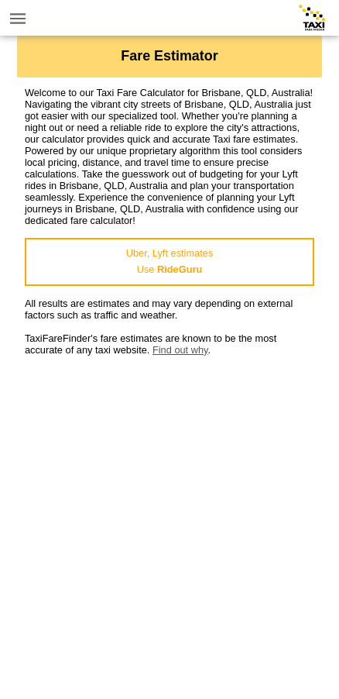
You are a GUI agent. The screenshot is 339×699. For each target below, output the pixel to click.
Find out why (180, 350)
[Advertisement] (169, 525)
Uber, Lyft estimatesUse (170, 261)
